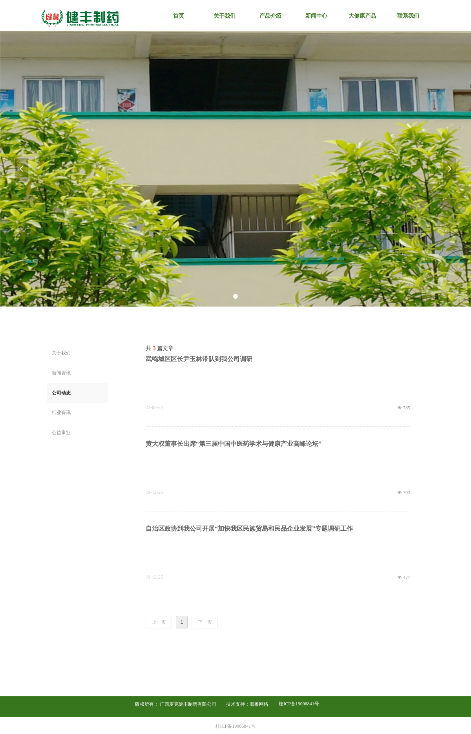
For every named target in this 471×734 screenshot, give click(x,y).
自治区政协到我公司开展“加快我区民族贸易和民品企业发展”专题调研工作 (249, 528)
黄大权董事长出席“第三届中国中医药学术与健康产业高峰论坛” (233, 443)
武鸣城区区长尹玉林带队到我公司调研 (199, 359)
